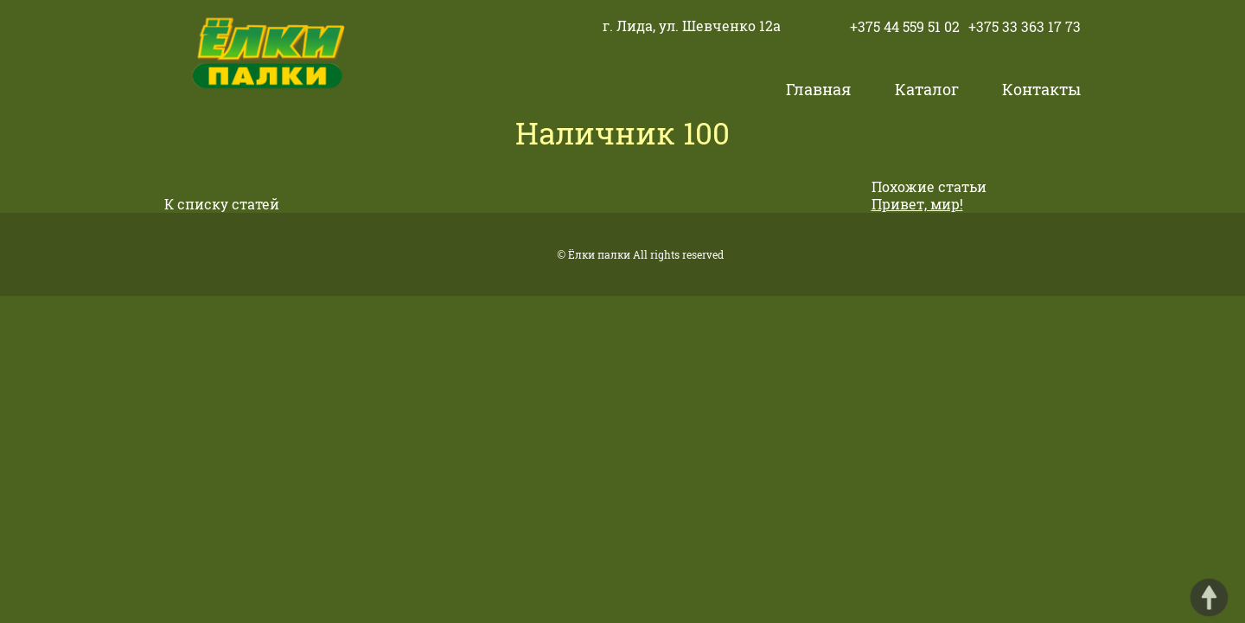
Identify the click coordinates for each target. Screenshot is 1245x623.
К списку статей (221, 204)
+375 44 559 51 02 (905, 26)
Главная (818, 89)
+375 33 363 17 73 (1024, 26)
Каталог (927, 89)
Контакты (1041, 89)
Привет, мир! (917, 204)
